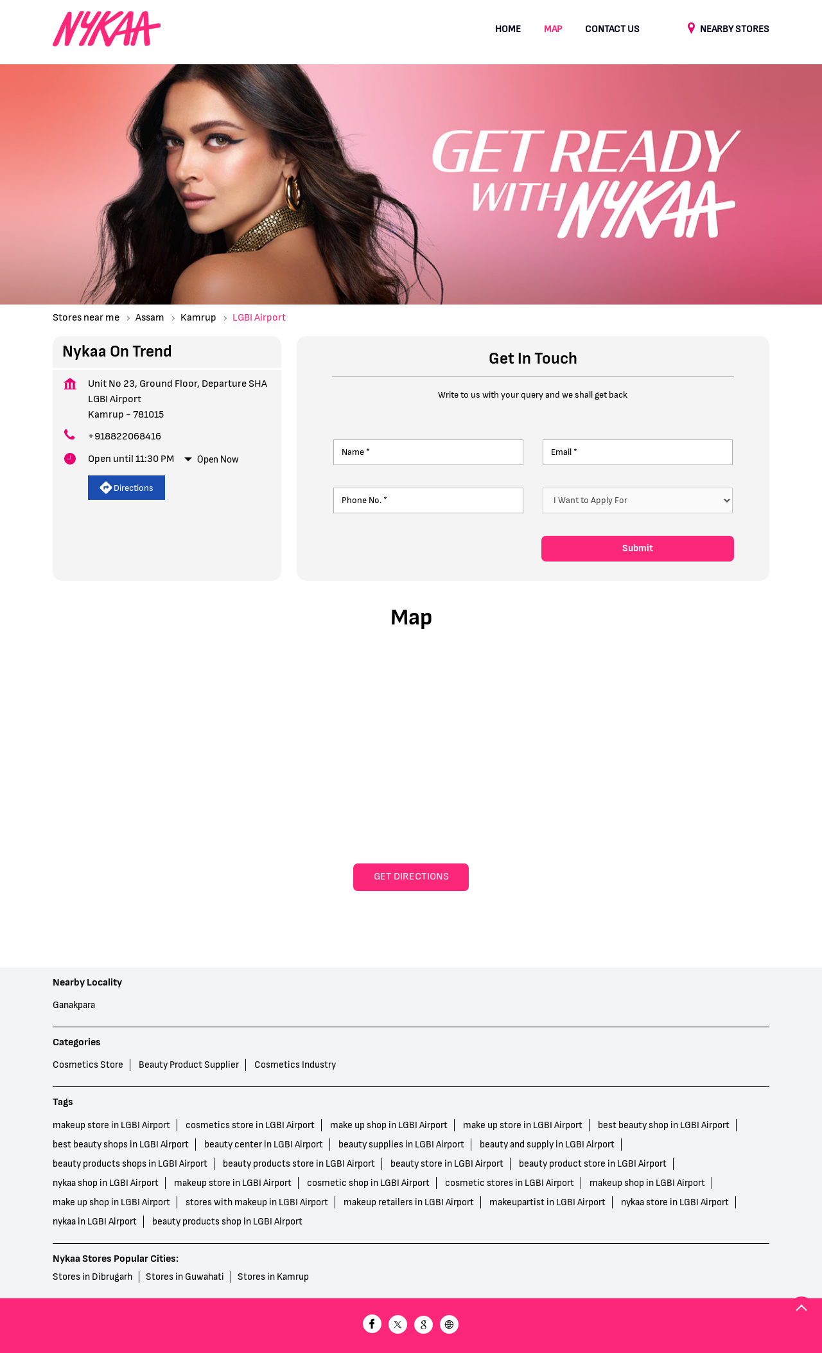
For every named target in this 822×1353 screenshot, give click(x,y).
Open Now (218, 459)
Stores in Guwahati (185, 1277)
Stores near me (86, 318)
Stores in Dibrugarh (92, 1277)
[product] (638, 500)
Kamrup (198, 318)
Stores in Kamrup (273, 1277)
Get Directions (411, 877)
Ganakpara (74, 1005)
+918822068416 (124, 436)
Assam (150, 318)
